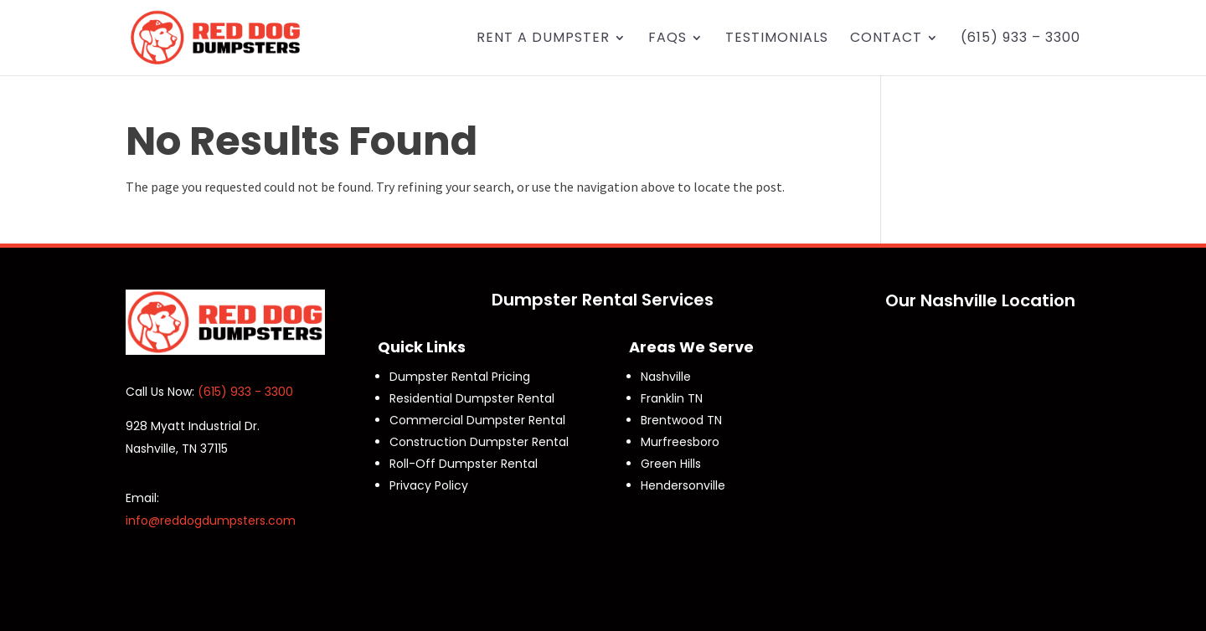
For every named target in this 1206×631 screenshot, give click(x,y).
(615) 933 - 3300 (245, 391)
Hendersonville (683, 485)
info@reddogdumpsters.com (211, 520)
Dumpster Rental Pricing (459, 376)
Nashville (666, 376)
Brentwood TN (681, 420)
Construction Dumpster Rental (479, 441)
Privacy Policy (428, 485)
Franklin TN (672, 398)
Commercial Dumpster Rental (477, 420)
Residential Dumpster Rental (471, 398)
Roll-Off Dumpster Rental (463, 463)
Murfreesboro (680, 441)
